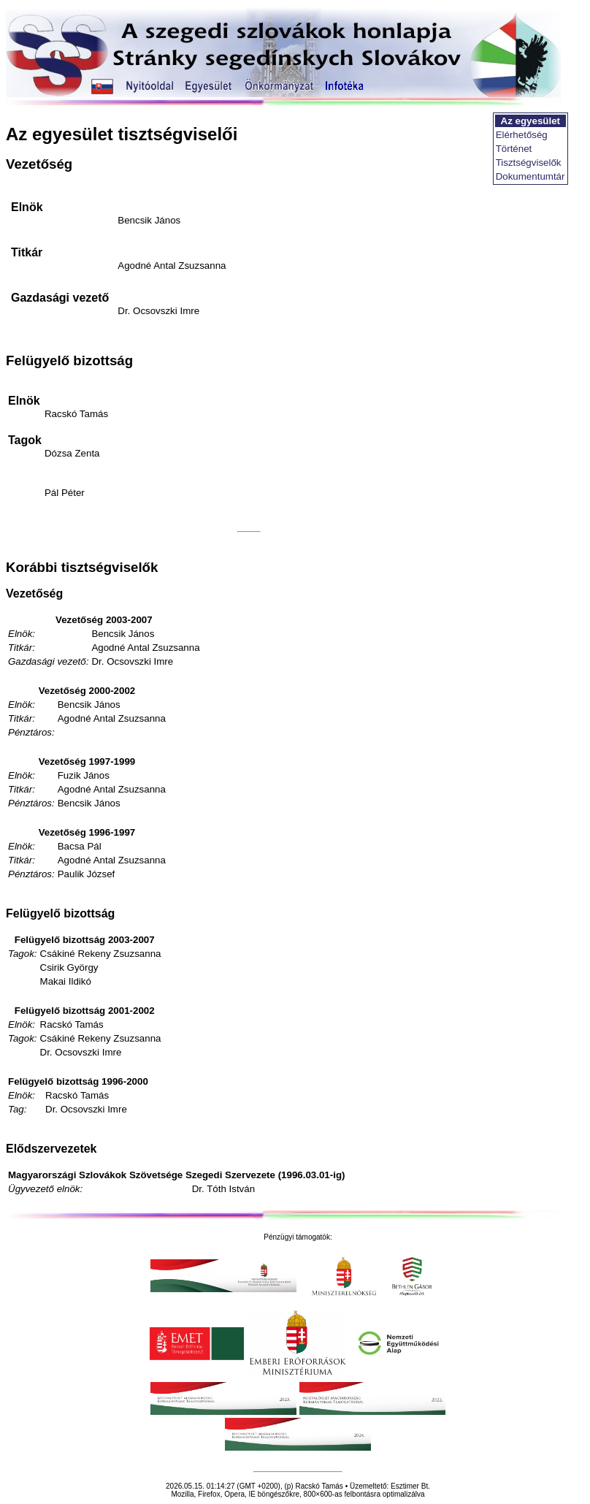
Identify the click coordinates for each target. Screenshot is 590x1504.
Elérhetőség (522, 134)
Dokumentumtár (530, 176)
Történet (514, 148)
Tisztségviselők (529, 162)
